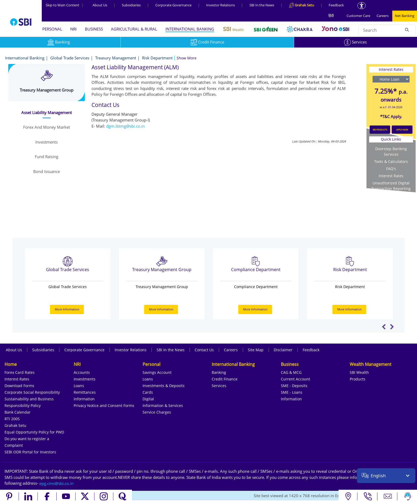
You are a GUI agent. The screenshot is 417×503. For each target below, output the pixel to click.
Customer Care (358, 15)
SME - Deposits (294, 385)
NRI (73, 29)
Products (357, 378)
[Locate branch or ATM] (348, 496)
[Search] (407, 29)
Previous (384, 326)
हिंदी (331, 15)
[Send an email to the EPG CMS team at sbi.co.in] (56, 483)
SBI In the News (261, 5)
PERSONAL (52, 29)
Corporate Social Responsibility (32, 392)
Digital (148, 398)
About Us (100, 5)
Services (355, 42)
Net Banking (404, 15)
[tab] (46, 113)
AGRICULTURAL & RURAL (134, 29)
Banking (219, 372)
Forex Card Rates (20, 372)
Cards (148, 392)
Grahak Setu (15, 425)
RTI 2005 (12, 418)
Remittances (85, 392)
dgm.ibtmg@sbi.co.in (125, 126)
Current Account (295, 378)
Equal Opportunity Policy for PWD (34, 432)
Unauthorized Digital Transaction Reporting (391, 185)
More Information (67, 309)
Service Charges (157, 412)
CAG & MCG (291, 372)
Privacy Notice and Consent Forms (104, 405)
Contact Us (204, 349)
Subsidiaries (131, 5)
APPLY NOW (402, 129)
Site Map (256, 349)
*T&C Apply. (391, 116)
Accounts (82, 372)
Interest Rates (391, 175)
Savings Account (157, 372)
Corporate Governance (173, 5)
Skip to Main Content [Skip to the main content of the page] (65, 5)
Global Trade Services (69, 57)
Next (392, 326)
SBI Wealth (359, 372)
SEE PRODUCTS (380, 129)
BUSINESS (94, 29)
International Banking (24, 57)
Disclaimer (283, 349)
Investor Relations (220, 5)
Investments (84, 378)
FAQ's (391, 168)
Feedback (336, 5)
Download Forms (19, 385)
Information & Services (163, 405)
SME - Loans (291, 392)
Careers (383, 15)
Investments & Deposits (164, 385)
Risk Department (157, 57)
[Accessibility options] (361, 5)
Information (84, 398)
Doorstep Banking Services (391, 151)
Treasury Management (115, 57)
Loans (79, 385)
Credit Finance (207, 42)
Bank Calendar (18, 412)
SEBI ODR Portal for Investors (30, 451)
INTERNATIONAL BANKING (189, 29)
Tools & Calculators (391, 161)
